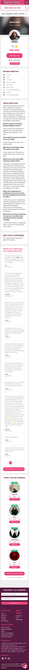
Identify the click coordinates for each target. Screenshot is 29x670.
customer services (6, 650)
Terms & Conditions (7, 633)
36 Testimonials (14, 60)
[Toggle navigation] (26, 2)
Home (3, 13)
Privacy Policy (5, 627)
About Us (4, 615)
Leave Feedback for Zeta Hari (14, 469)
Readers (3, 617)
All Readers (9, 13)
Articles (3, 619)
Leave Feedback (14, 63)
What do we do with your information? (7, 636)
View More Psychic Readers (14, 573)
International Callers (17, 666)
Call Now (14, 55)
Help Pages (19, 619)
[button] (14, 8)
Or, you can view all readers (14, 577)
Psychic (16, 13)
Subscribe (14, 603)
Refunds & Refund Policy (6, 630)
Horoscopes (5, 621)
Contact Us (19, 616)
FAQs (17, 618)
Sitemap (3, 668)
